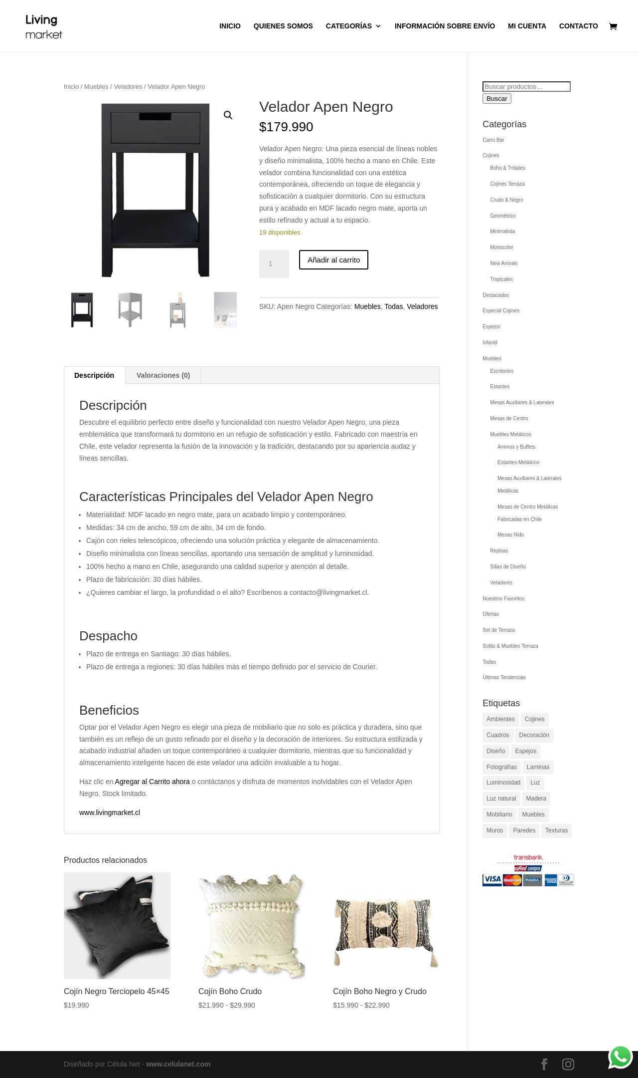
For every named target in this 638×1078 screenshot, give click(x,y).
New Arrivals (504, 263)
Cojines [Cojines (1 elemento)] (535, 719)
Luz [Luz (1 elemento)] (535, 782)
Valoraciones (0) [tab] (163, 375)
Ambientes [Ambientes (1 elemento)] (500, 719)
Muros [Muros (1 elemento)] (494, 830)
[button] (228, 115)
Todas (393, 306)
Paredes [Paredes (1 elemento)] (524, 830)
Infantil (489, 342)
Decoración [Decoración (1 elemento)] (534, 735)
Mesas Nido (510, 535)
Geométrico (503, 216)
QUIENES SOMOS (283, 26)
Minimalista (502, 231)
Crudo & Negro (506, 200)
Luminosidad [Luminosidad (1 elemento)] (503, 782)
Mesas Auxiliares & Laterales (522, 402)
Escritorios (501, 371)
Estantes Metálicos (518, 462)
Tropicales (501, 279)
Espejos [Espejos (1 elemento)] (525, 751)
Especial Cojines (500, 310)
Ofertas (490, 614)
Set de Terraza (498, 630)
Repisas (499, 550)
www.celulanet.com (178, 1064)
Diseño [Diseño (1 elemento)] (495, 751)
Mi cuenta (527, 26)
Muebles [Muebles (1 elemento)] (533, 814)
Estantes (499, 386)
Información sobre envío (445, 26)
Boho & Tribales (507, 168)
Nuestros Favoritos (503, 598)
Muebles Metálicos (510, 434)
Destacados (495, 295)
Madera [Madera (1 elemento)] (536, 798)
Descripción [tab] (94, 375)
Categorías (349, 26)
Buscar (496, 98)
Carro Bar (493, 140)
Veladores (128, 86)
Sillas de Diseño (508, 566)
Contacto (578, 26)
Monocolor (501, 247)
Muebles (96, 86)
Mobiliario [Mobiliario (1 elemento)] (499, 814)
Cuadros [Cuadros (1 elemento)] (497, 735)
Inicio (230, 26)
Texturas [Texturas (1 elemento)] (556, 830)
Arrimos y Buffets (516, 447)
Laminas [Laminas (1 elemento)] (538, 767)
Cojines (490, 155)
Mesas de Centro (509, 418)
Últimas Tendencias (504, 677)
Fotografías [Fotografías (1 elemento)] (501, 767)
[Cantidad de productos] (274, 264)
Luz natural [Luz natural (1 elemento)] (501, 798)
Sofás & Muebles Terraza (510, 646)
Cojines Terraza (507, 184)
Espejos (491, 326)
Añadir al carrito (334, 260)
